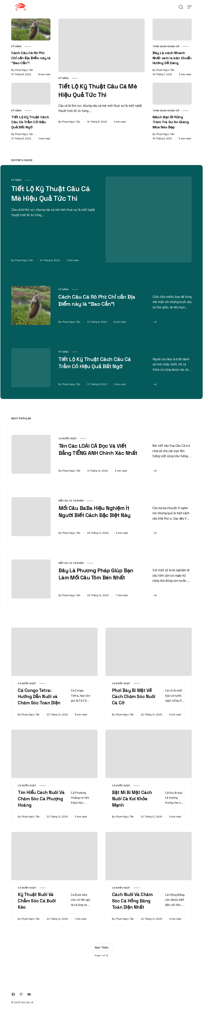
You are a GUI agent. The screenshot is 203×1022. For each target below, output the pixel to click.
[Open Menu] (190, 7)
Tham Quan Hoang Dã (166, 46)
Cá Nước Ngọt (68, 438)
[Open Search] (181, 7)
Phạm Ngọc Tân (71, 122)
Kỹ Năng (63, 78)
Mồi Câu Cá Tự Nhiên (71, 500)
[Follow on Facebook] (13, 994)
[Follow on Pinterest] (21, 994)
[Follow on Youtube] (29, 994)
